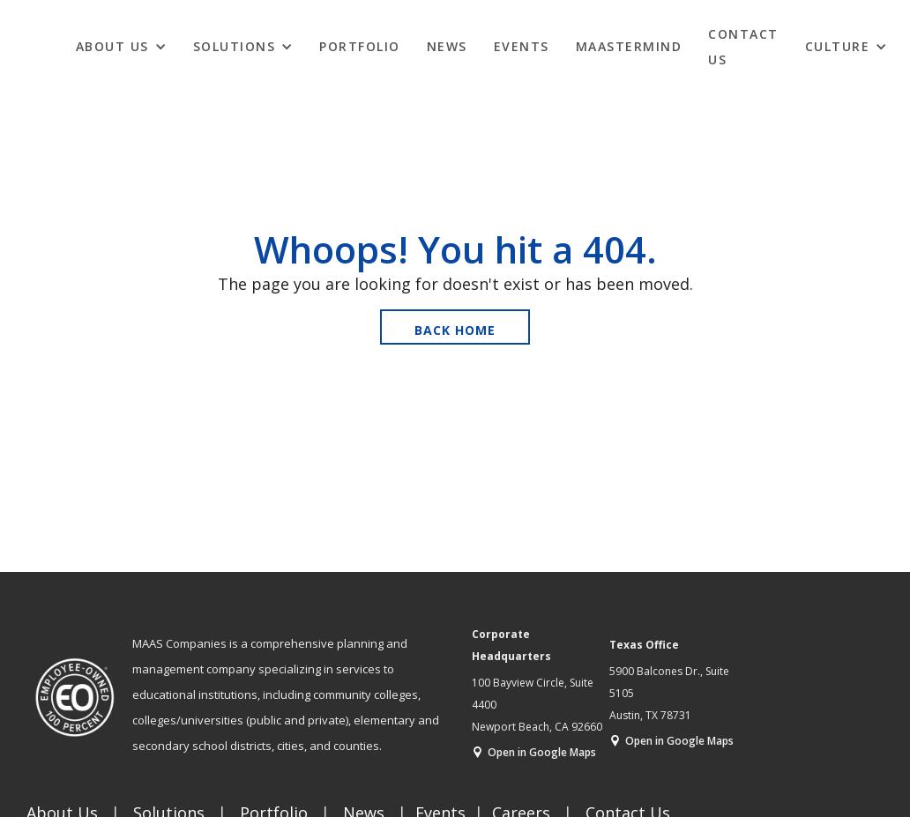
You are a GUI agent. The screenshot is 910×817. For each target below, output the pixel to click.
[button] (121, 46)
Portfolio (359, 46)
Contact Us (743, 47)
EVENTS (521, 46)
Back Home (455, 330)
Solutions (234, 46)
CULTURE (837, 46)
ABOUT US (112, 46)
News (447, 46)
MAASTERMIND (629, 46)
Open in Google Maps (542, 752)
